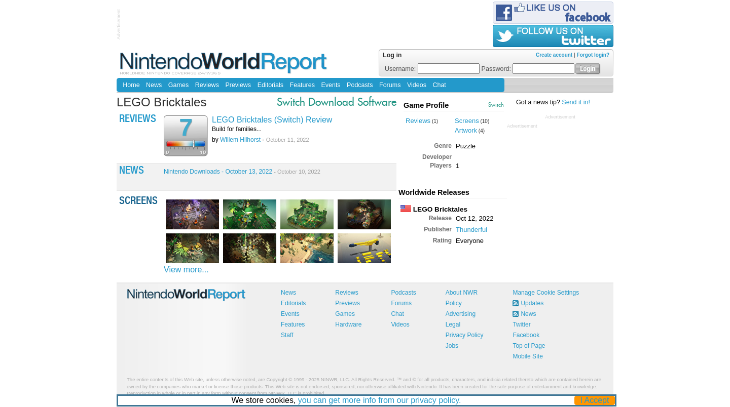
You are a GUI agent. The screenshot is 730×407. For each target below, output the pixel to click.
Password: (528, 68)
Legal (453, 324)
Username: (432, 68)
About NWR (462, 292)
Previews (238, 85)
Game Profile (426, 105)
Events (330, 85)
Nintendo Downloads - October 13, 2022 (242, 171)
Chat (439, 85)
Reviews (207, 85)
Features (302, 85)
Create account (554, 55)
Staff (287, 335)
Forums (389, 85)
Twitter (521, 324)
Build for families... (237, 129)
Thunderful (471, 229)
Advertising (461, 313)
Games (178, 85)
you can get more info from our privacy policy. (379, 400)
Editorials (270, 85)
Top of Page (529, 345)
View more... (186, 269)
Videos (416, 85)
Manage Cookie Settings (546, 292)
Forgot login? (593, 55)
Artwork (466, 130)
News (154, 85)
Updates (532, 303)
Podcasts (360, 85)
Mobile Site (527, 356)
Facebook (526, 335)
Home (131, 85)
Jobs (452, 345)
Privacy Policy (465, 335)
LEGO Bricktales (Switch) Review (272, 119)
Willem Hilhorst (240, 139)
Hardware (348, 324)
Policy (454, 303)
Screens (467, 121)
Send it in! (576, 102)
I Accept (594, 400)
